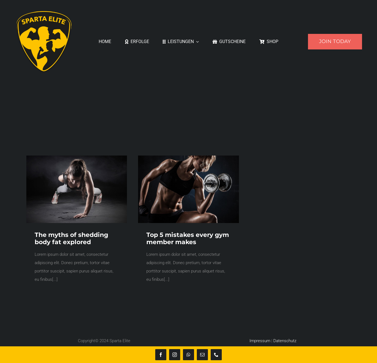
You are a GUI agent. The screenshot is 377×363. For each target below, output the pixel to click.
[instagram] (174, 354)
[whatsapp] (188, 354)
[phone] (216, 354)
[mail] (202, 354)
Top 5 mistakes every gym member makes (187, 238)
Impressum (259, 340)
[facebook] (160, 354)
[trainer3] (188, 157)
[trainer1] (76, 157)
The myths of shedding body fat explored (71, 238)
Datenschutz (284, 340)
